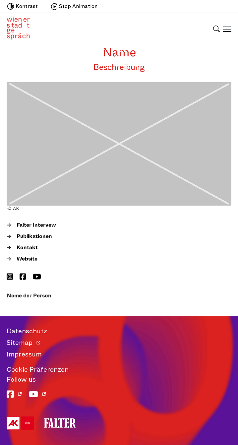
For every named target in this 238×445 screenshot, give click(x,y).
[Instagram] (10, 277)
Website (27, 259)
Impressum (24, 354)
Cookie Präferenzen (38, 369)
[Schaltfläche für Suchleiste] (216, 24)
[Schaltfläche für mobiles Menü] (225, 29)
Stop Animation (74, 6)
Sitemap (19, 343)
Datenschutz (27, 331)
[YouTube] (37, 277)
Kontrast (22, 6)
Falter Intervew (36, 225)
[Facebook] (23, 277)
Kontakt (27, 247)
